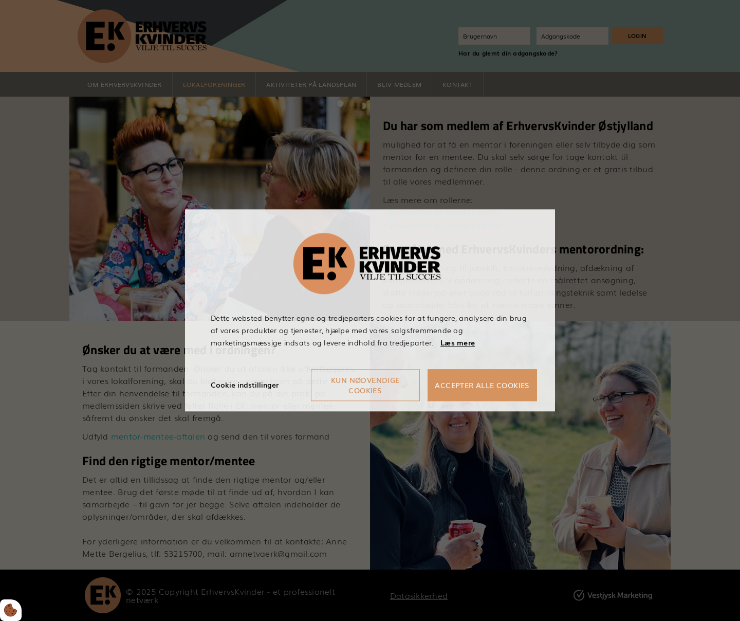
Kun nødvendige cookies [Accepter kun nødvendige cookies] (365, 385)
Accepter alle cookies (482, 385)
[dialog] (370, 310)
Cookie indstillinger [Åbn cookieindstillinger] (245, 385)
